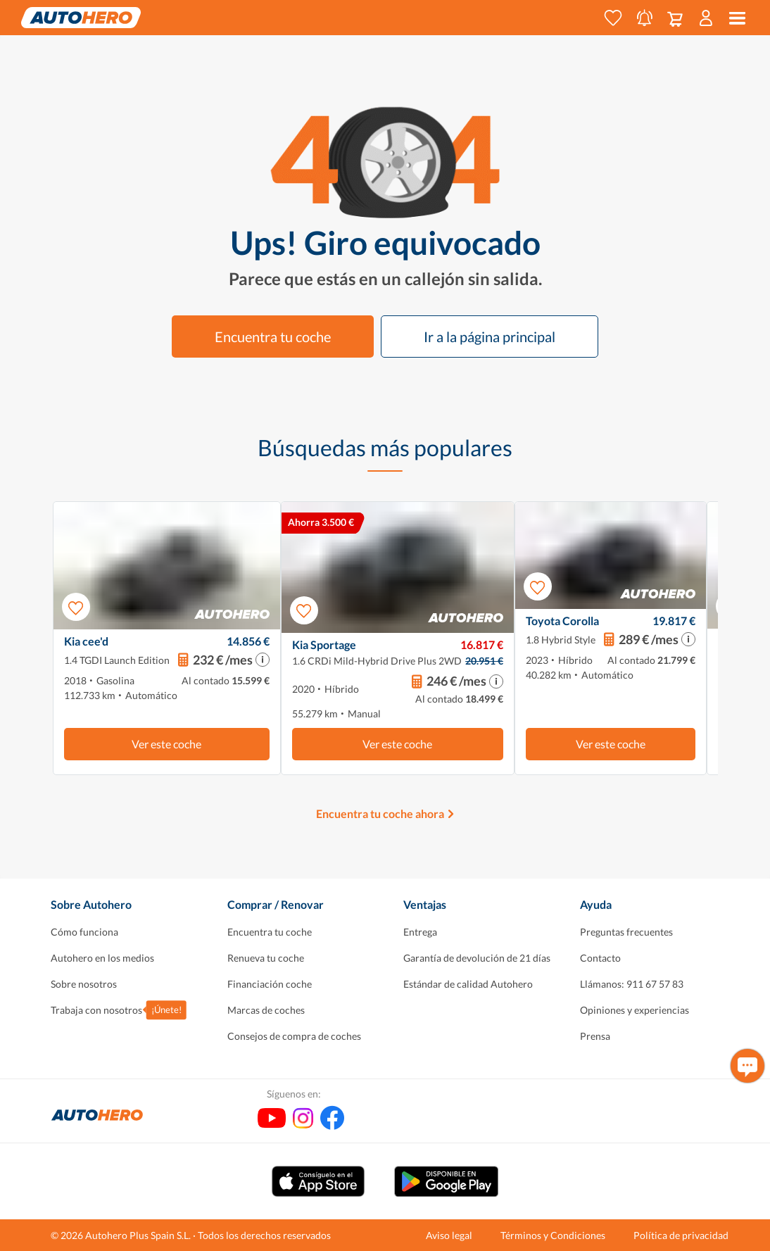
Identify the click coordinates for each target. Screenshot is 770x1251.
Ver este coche (166, 743)
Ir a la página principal (489, 336)
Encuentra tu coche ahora (380, 813)
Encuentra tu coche (273, 336)
